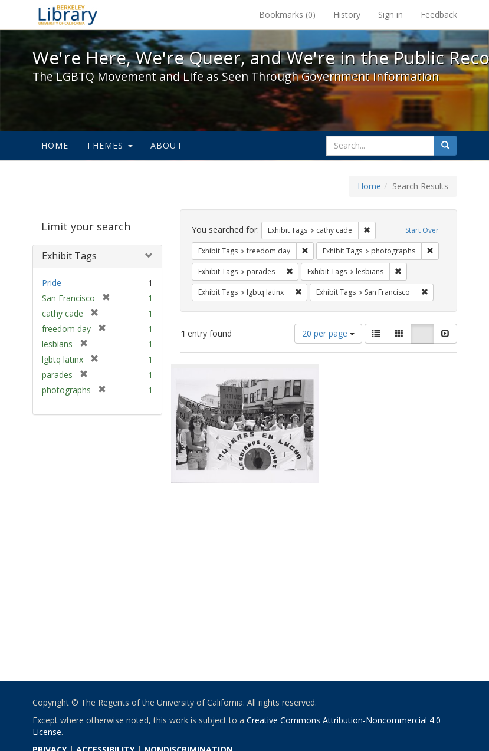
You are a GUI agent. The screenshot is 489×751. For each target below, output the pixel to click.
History (346, 14)
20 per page (328, 333)
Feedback (439, 14)
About (166, 145)
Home (55, 145)
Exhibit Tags (69, 255)
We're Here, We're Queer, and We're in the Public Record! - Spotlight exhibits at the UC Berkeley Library (68, 14)
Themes (109, 145)
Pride (51, 282)
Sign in (390, 14)
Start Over (422, 230)
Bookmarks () (287, 14)
